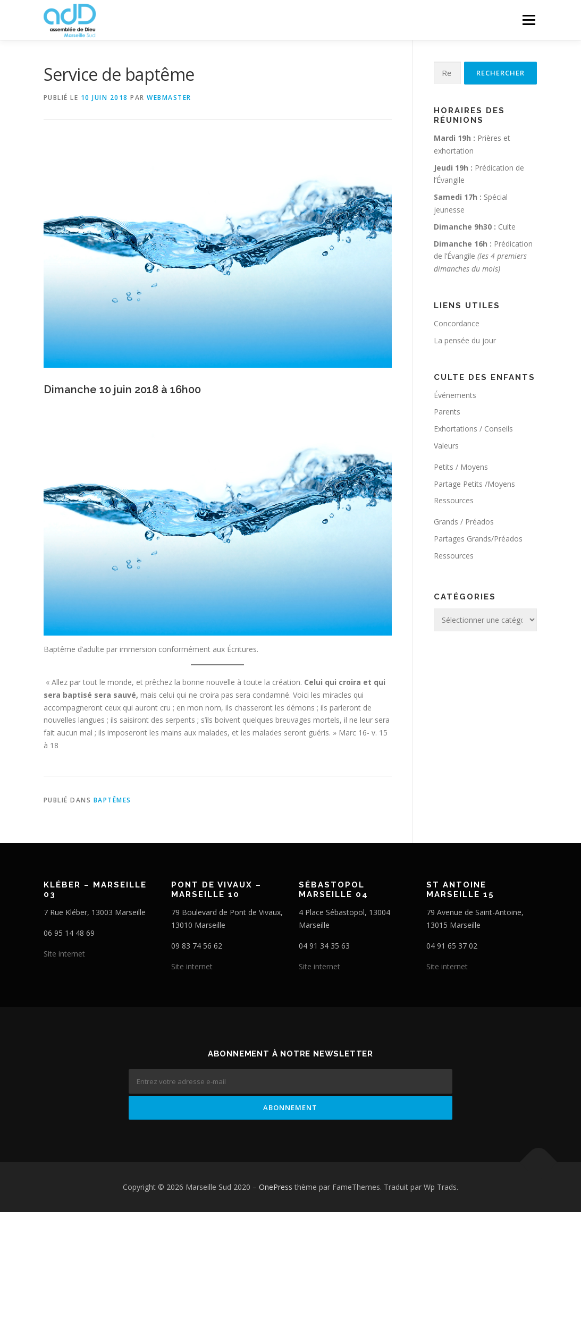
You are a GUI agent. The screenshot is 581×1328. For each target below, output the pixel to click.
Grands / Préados (464, 522)
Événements (455, 395)
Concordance (456, 323)
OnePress (275, 1187)
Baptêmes (112, 800)
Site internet (64, 954)
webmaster (169, 97)
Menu (528, 20)
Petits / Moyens (461, 467)
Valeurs (446, 446)
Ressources (454, 500)
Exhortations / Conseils (473, 429)
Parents (447, 412)
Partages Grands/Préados (478, 539)
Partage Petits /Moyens (474, 484)
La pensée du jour (465, 340)
